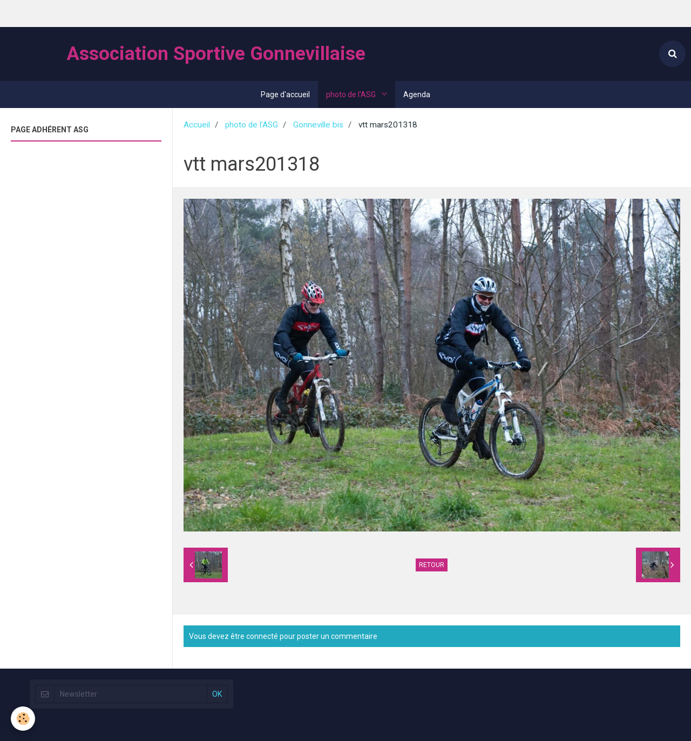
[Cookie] (23, 718)
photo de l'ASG (351, 94)
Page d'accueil (285, 94)
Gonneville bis (318, 125)
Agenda (416, 94)
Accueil (197, 125)
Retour (431, 565)
